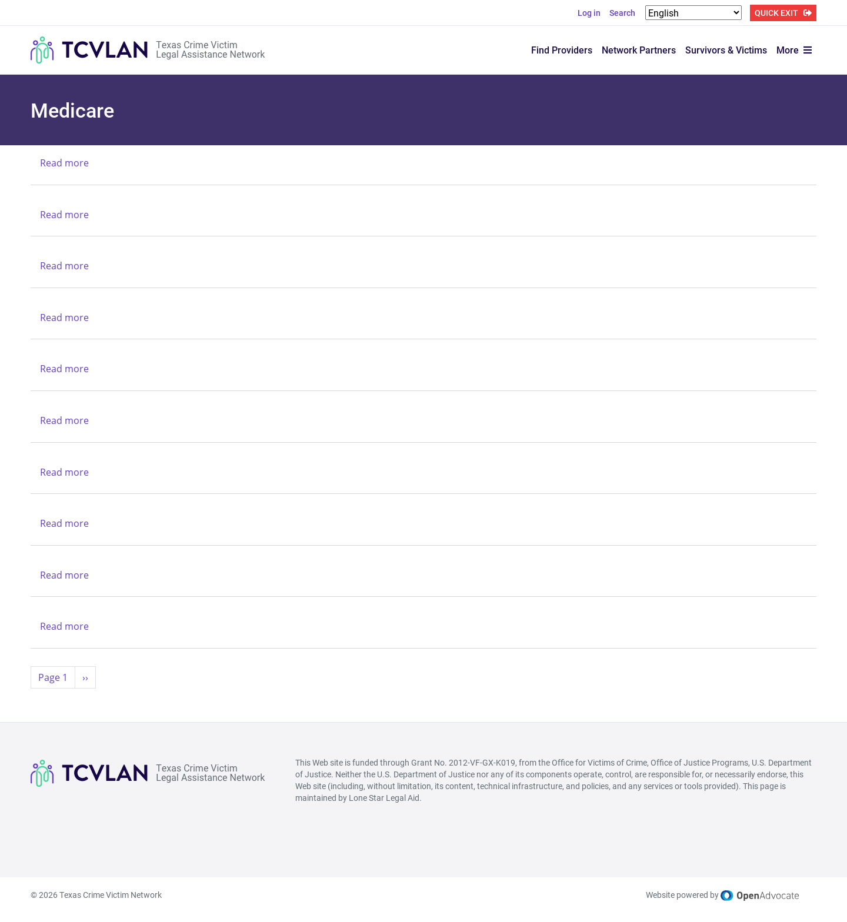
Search (622, 12)
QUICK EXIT (776, 12)
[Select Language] (693, 12)
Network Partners (639, 50)
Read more (64, 162)
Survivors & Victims (726, 50)
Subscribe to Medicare (35, 702)
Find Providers (561, 50)
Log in (589, 12)
